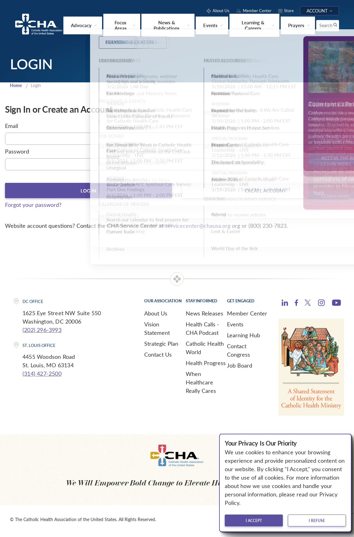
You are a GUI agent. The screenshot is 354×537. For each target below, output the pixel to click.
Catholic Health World (205, 351)
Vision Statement (157, 331)
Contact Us (158, 357)
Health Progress (206, 365)
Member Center (247, 316)
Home (16, 87)
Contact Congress (238, 353)
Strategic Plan (161, 346)
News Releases (204, 316)
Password (17, 153)
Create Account (265, 193)
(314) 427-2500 (41, 376)
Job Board (239, 368)
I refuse (317, 520)
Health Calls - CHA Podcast (202, 331)
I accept (254, 520)
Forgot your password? (33, 207)
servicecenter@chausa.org (197, 228)
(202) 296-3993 (41, 332)
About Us (155, 316)
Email (11, 128)
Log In (88, 193)
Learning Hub (243, 338)
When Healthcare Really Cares (201, 385)
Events (235, 327)
